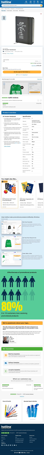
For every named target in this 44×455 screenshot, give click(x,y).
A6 (15, 143)
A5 (16, 143)
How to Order (15, 10)
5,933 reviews (13, 98)
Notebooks (13, 8)
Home (2, 8)
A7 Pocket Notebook (19, 8)
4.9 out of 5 (19, 394)
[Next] (13, 195)
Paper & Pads (7, 8)
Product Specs (9, 10)
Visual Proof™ (25, 74)
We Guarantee (21, 10)
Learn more (4, 206)
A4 (19, 143)
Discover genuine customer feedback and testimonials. (12, 100)
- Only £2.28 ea (35, 63)
